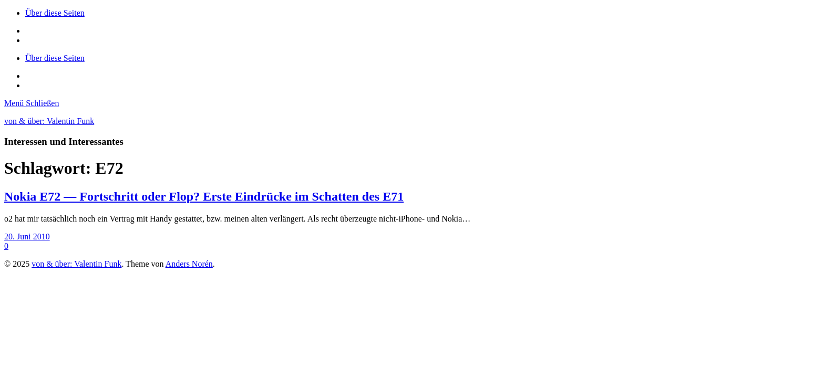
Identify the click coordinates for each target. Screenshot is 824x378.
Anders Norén (189, 263)
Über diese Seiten (55, 12)
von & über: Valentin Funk (49, 121)
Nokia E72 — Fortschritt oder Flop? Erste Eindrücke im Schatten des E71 (204, 196)
